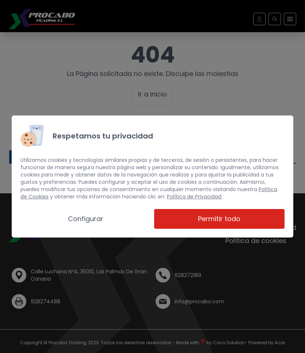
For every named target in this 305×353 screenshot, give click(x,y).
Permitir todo (219, 218)
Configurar (85, 218)
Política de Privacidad (194, 196)
